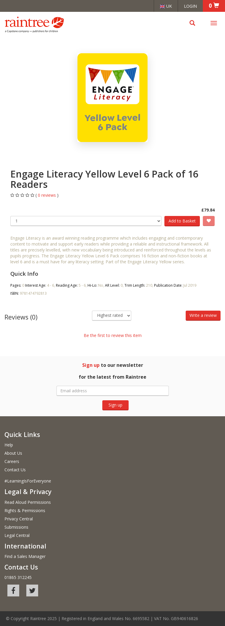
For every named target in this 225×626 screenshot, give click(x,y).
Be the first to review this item (113, 335)
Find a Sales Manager (25, 556)
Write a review (203, 315)
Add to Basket (182, 221)
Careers (11, 461)
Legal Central (17, 535)
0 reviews (47, 195)
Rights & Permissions (24, 510)
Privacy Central (18, 519)
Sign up (115, 405)
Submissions (16, 527)
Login (190, 6)
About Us (13, 453)
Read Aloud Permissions (27, 502)
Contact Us (15, 469)
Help (8, 445)
